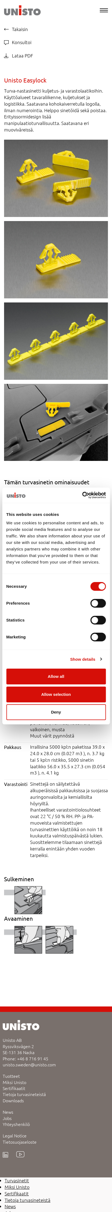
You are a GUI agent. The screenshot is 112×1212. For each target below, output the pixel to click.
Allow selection (56, 694)
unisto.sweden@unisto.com (29, 1064)
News (8, 1112)
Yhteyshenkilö (16, 1124)
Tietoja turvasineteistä (24, 1094)
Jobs (7, 1118)
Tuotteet (11, 1076)
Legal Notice (15, 1135)
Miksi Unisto (14, 1082)
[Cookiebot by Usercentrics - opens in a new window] (82, 495)
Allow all (56, 676)
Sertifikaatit (14, 1088)
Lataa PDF (18, 56)
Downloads (13, 1100)
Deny (56, 712)
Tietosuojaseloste (20, 1142)
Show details (82, 659)
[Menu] (104, 10)
